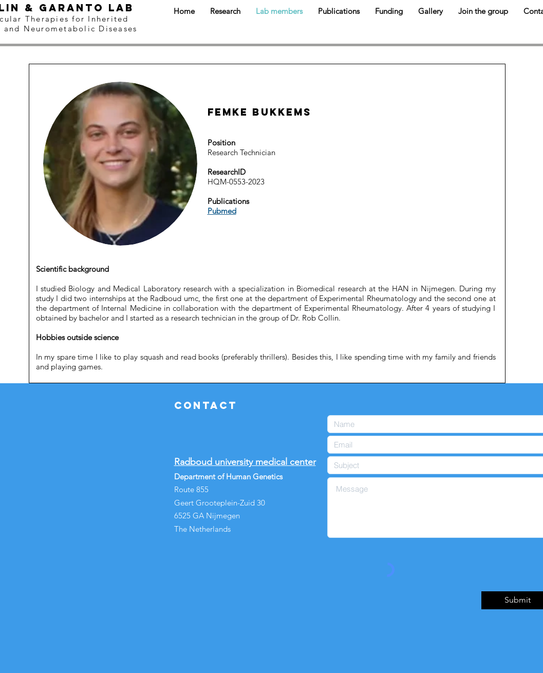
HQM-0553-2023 (236, 181)
